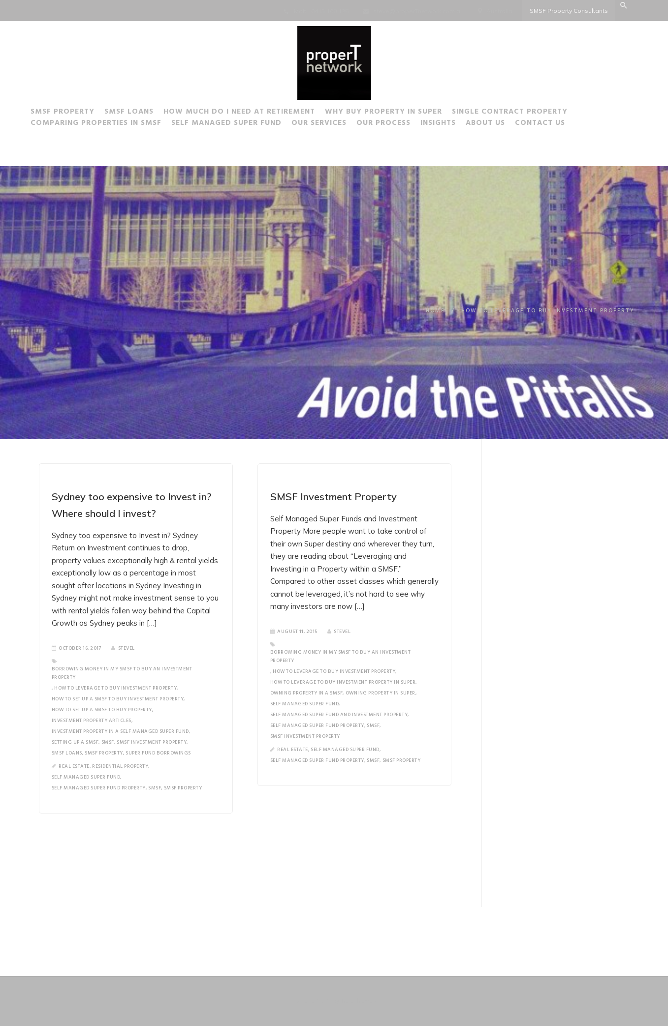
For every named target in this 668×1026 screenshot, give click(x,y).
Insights (451, 124)
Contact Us (553, 124)
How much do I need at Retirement (252, 113)
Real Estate (74, 766)
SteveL (123, 648)
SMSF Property (76, 113)
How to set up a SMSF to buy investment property (118, 699)
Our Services (332, 124)
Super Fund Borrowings (158, 753)
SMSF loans (67, 753)
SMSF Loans (142, 113)
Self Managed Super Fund (240, 124)
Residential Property (120, 766)
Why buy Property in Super (396, 113)
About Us (498, 124)
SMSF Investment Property (152, 742)
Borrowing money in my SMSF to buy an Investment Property (122, 673)
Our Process (397, 124)
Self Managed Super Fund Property (99, 788)
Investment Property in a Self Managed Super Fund (120, 731)
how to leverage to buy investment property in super (342, 682)
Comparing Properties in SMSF (109, 124)
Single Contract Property (523, 113)
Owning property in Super (380, 693)
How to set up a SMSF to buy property (102, 710)
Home (435, 310)
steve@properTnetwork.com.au (418, 11)
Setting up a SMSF (75, 742)
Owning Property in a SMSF (306, 693)
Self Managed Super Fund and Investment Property (339, 715)
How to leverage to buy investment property (115, 688)
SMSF (107, 742)
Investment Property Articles (91, 720)
